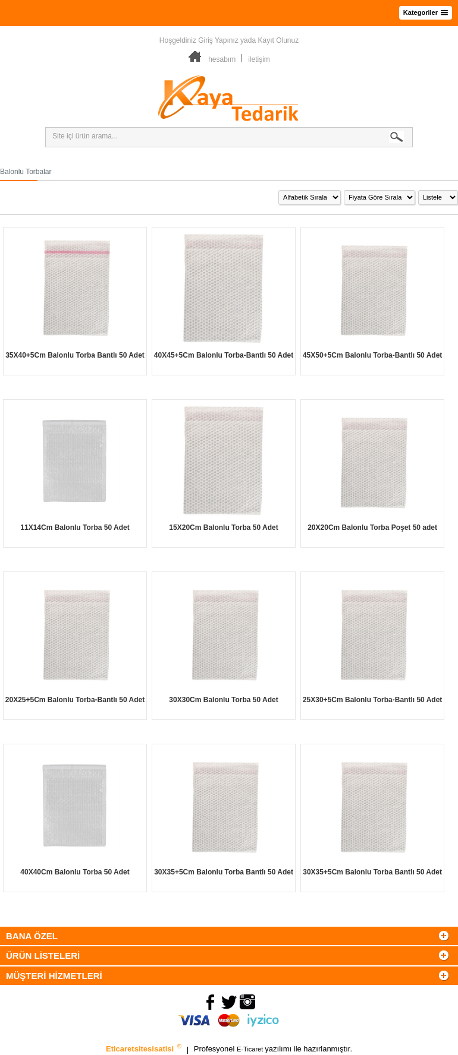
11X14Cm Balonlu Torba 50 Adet (74, 527)
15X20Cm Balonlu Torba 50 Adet (223, 527)
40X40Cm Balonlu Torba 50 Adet (74, 872)
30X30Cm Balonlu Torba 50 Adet (223, 700)
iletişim (259, 59)
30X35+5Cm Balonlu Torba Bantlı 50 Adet (223, 872)
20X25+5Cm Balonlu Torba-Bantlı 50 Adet (75, 700)
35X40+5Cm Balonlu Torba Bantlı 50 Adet (75, 355)
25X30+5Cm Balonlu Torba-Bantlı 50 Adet (372, 700)
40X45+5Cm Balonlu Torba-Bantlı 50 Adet (223, 355)
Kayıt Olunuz (278, 40)
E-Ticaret (251, 1049)
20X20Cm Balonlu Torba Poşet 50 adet (372, 527)
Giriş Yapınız (218, 40)
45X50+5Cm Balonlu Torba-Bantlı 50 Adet (372, 355)
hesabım (222, 59)
